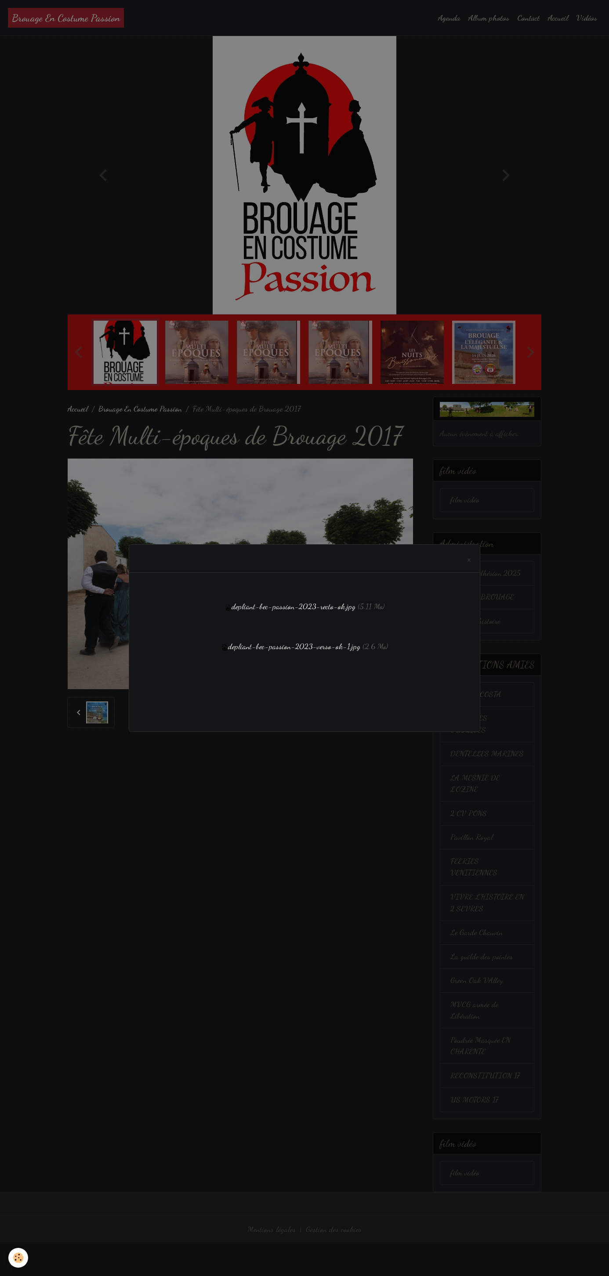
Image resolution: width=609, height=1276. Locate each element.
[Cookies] (19, 1258)
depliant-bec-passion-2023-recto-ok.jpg (293, 606)
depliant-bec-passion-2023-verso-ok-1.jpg (294, 646)
